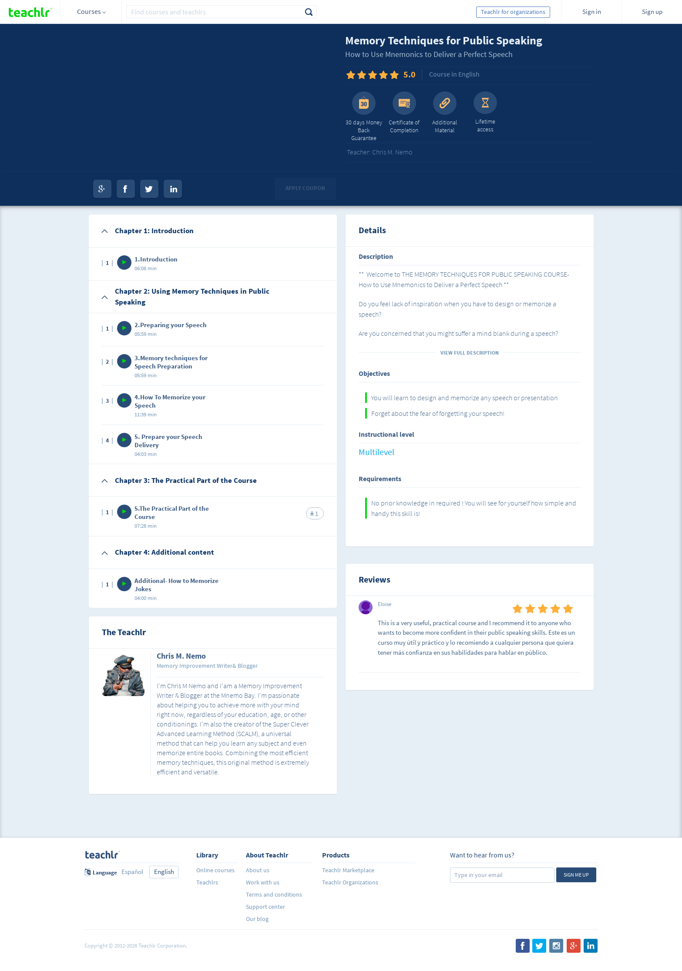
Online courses (215, 870)
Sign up (652, 11)
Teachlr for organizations (513, 12)
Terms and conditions (274, 894)
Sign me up (576, 874)
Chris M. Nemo (181, 656)
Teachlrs (207, 882)
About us (257, 870)
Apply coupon (305, 188)
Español (132, 871)
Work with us (262, 882)
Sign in (591, 11)
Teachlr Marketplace (348, 870)
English (164, 871)
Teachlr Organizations (350, 882)
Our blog (257, 919)
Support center (265, 907)
